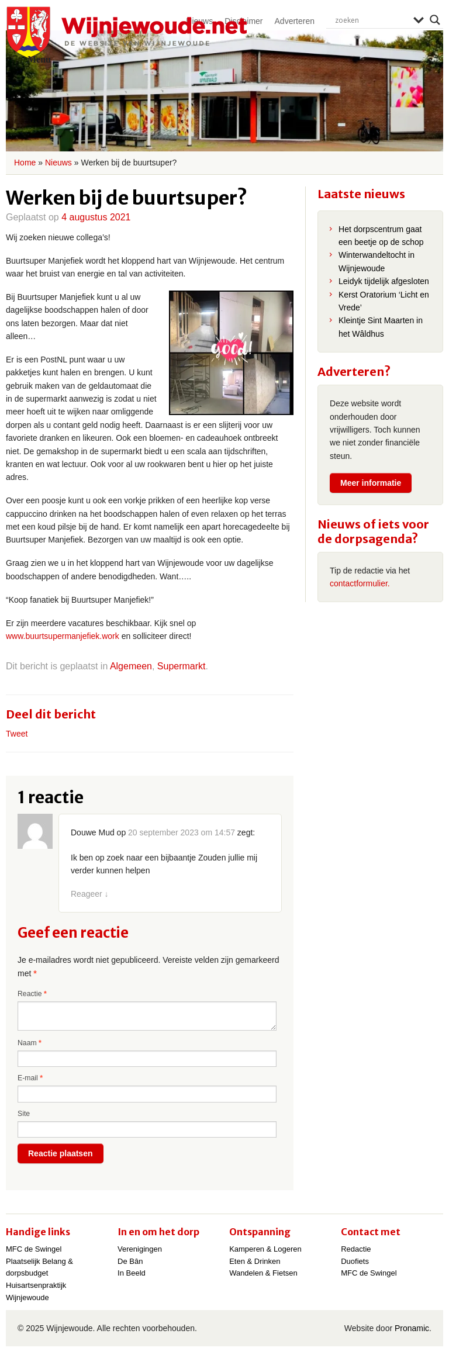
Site (24, 1114)
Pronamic (412, 1328)
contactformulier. (360, 583)
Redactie (356, 1249)
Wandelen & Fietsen (263, 1273)
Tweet (16, 733)
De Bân (130, 1261)
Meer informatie (370, 483)
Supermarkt (181, 666)
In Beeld (132, 1273)
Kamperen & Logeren (265, 1249)
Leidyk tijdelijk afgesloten (384, 281)
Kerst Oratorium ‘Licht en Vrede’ (384, 301)
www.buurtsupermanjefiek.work (62, 636)
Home (25, 162)
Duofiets (355, 1261)
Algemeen (131, 666)
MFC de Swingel (33, 1249)
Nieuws (58, 162)
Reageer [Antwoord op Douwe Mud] (90, 894)
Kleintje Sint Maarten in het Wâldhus (381, 327)
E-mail (30, 1078)
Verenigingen (140, 1249)
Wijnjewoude (126, 33)
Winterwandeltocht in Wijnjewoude (377, 261)
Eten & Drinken (254, 1261)
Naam (30, 1043)
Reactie (32, 994)
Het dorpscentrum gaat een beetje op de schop (381, 235)
